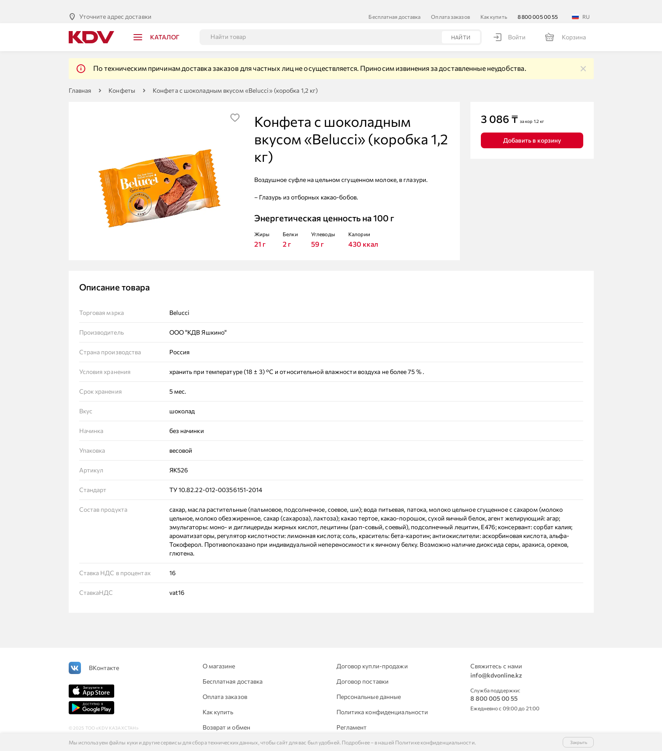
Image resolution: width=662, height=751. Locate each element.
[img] (583, 58)
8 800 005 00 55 (538, 6)
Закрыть (579, 742)
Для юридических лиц (234, 732)
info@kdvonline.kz (496, 665)
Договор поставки (362, 671)
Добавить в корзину (532, 130)
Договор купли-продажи (372, 656)
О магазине (219, 656)
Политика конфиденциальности (382, 702)
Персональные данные (368, 686)
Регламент (351, 717)
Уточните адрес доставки (115, 6)
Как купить (493, 6)
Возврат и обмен (227, 717)
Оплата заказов (450, 6)
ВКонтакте (104, 657)
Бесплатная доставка (394, 6)
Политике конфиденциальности (435, 742)
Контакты (350, 732)
